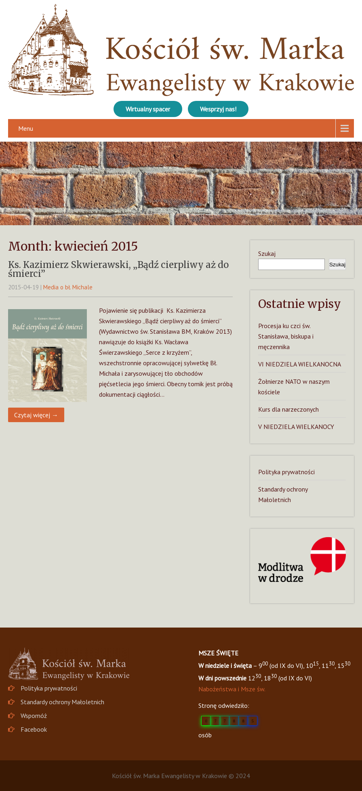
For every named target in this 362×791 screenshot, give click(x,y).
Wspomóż (34, 715)
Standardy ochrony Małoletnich (62, 702)
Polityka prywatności (286, 472)
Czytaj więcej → (36, 415)
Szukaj (267, 253)
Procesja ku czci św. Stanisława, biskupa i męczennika (286, 336)
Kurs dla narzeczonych (288, 409)
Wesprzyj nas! (218, 109)
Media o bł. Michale (68, 287)
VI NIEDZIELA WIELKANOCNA (299, 364)
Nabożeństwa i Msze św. (231, 689)
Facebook (34, 729)
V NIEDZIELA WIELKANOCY (296, 427)
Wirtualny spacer (148, 109)
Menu (25, 128)
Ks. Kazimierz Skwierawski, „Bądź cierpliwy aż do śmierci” (118, 269)
